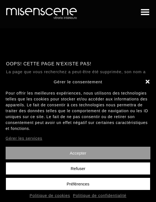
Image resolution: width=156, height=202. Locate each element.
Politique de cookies (49, 198)
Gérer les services (24, 140)
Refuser (78, 170)
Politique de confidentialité (100, 198)
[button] (147, 84)
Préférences (78, 185)
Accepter (78, 155)
